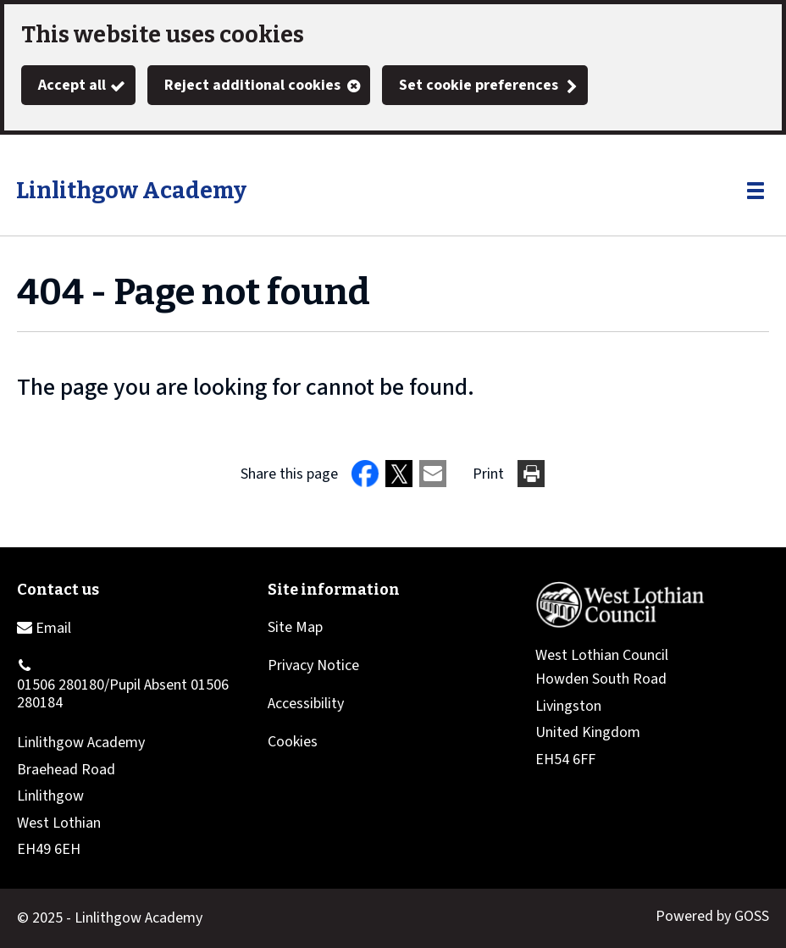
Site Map (295, 627)
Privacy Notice (313, 665)
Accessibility (306, 703)
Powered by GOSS (712, 916)
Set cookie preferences (478, 85)
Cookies (293, 741)
